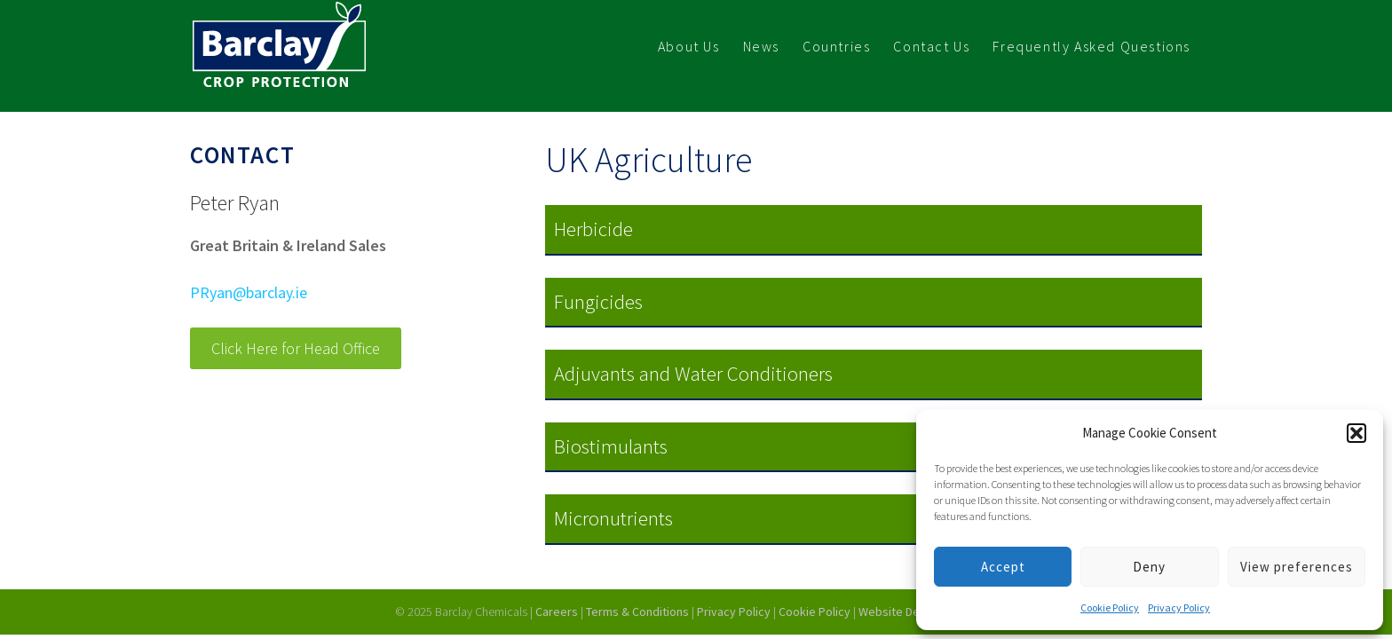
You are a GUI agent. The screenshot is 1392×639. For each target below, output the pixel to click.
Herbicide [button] (593, 228)
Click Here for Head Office (295, 348)
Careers (556, 611)
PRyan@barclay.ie (248, 292)
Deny (1149, 566)
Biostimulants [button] (611, 446)
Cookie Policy (1109, 607)
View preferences (1296, 566)
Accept (1003, 566)
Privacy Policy (1179, 607)
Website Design (901, 611)
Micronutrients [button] (613, 518)
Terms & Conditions (637, 611)
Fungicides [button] (598, 301)
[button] (1356, 433)
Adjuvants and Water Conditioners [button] (693, 373)
